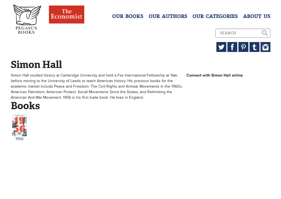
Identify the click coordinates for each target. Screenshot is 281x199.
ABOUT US (257, 16)
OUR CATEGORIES (215, 16)
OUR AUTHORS (168, 16)
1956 (19, 139)
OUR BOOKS (127, 16)
